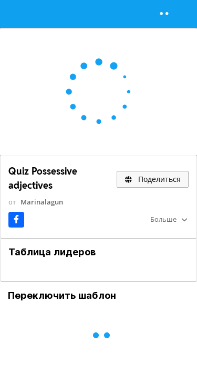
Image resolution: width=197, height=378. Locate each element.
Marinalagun (41, 202)
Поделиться (153, 179)
